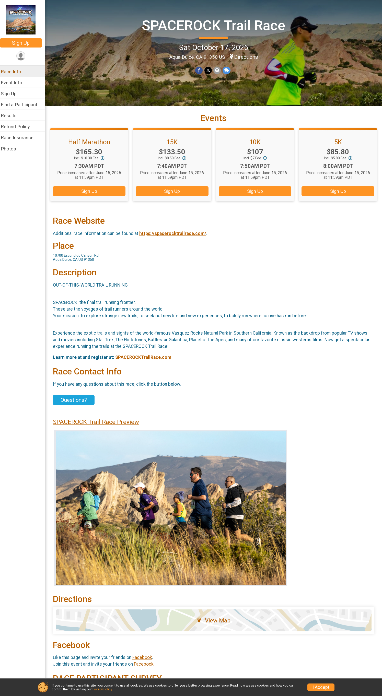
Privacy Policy (102, 689)
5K (338, 146)
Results (12, 115)
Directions (248, 57)
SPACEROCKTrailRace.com (147, 361)
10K (256, 146)
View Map (215, 624)
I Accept (320, 687)
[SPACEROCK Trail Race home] (24, 20)
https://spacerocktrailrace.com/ (176, 237)
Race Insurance (20, 137)
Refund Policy (18, 126)
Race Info (14, 71)
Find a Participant (22, 104)
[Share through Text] (228, 70)
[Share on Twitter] (210, 70)
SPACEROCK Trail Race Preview (99, 425)
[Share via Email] (219, 70)
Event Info (15, 82)
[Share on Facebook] (201, 70)
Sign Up (24, 43)
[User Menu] (24, 56)
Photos (11, 148)
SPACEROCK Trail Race (215, 25)
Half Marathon (92, 146)
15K (174, 146)
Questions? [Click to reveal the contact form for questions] (77, 404)
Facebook (145, 661)
